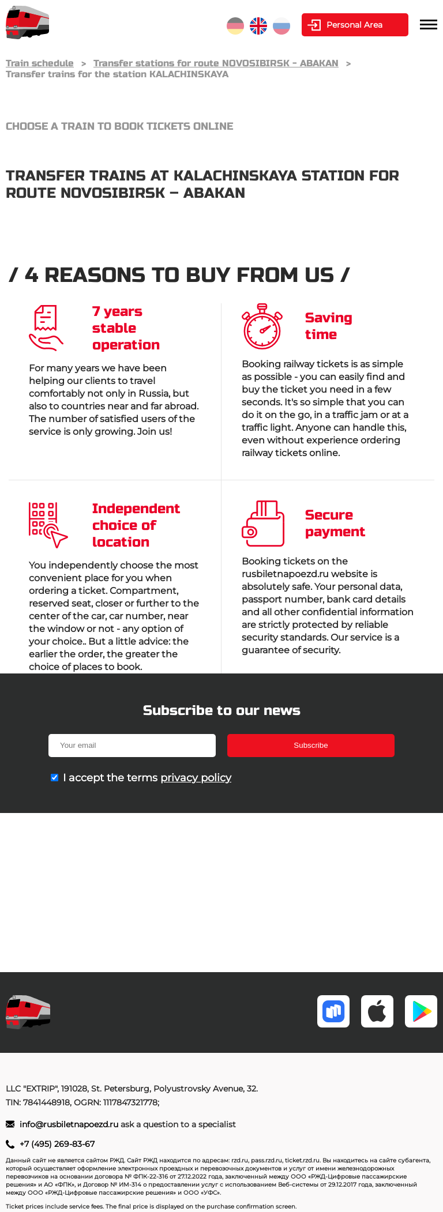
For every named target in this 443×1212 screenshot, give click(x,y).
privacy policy (195, 777)
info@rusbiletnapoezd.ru (70, 1124)
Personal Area (354, 25)
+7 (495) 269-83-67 (57, 1144)
